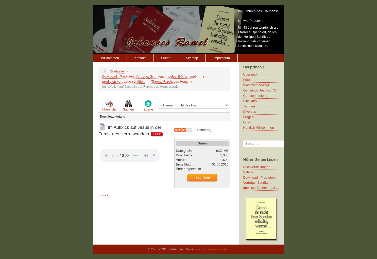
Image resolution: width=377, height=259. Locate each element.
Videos (248, 172)
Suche (165, 58)
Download (202, 178)
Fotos (247, 80)
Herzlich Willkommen (258, 128)
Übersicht (109, 109)
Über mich (250, 74)
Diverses (249, 112)
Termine (249, 106)
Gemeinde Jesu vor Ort (260, 90)
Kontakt (140, 58)
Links (247, 122)
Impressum (221, 58)
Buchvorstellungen (256, 167)
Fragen (248, 117)
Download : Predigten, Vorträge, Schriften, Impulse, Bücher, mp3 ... (261, 183)
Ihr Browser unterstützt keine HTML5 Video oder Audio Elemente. (130, 155)
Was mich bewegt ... (258, 85)
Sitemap (192, 58)
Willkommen (110, 58)
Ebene (148, 109)
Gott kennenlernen (256, 96)
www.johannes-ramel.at (212, 249)
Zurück (103, 195)
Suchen (128, 109)
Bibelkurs (249, 101)
